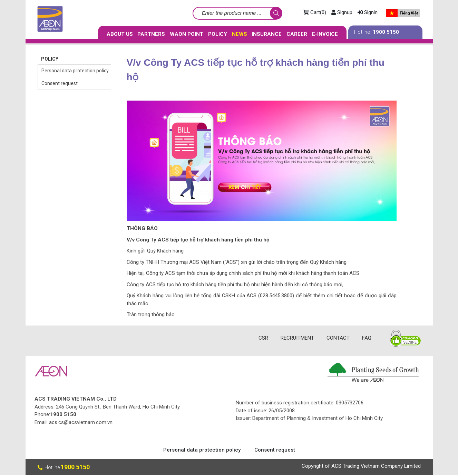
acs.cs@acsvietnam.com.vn (81, 422)
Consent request (59, 83)
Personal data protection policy (75, 70)
